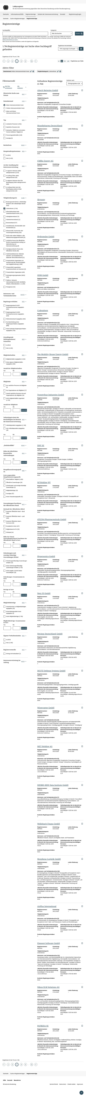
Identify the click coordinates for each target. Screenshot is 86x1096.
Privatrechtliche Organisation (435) (15, 272)
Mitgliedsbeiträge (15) (12, 490)
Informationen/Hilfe (17, 15)
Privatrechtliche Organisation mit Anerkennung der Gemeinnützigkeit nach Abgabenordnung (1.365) (15, 262)
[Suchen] (79, 33)
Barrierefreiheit (54, 1084)
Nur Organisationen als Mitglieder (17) (16, 390)
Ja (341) (8, 155)
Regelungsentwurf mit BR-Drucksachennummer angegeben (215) (15, 314)
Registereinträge (31, 14)
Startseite (6, 15)
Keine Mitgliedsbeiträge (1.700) (14, 616)
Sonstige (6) (9, 138)
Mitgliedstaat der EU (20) (12, 529)
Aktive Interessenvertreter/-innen (14, 105)
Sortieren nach (70, 80)
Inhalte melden (71, 1084)
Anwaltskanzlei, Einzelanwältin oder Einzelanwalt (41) (15, 226)
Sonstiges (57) (10, 493)
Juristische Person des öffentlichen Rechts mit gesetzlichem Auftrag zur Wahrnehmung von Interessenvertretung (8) (15, 243)
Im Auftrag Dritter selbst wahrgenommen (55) (12, 176)
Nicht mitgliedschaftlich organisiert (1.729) (15, 399)
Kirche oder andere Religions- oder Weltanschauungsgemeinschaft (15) (15, 236)
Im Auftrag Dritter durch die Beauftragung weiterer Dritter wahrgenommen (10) (14, 189)
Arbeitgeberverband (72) (12, 216)
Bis (13, 370)
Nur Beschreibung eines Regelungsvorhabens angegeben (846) (15, 323)
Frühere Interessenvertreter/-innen (15, 108)
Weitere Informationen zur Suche (10, 39)
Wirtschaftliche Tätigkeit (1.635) (14, 479)
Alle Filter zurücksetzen (7, 87)
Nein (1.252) (9, 348)
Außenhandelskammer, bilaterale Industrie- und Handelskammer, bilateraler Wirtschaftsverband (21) (15, 255)
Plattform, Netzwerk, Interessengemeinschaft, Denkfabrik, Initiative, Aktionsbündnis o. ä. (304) (16, 282)
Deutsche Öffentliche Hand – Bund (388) (15, 512)
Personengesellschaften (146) (14, 135)
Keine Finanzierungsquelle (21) (14, 496)
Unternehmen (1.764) (12, 208)
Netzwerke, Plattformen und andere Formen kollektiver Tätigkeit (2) (15, 131)
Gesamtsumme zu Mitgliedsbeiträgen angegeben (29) (16, 607)
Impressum (80, 1084)
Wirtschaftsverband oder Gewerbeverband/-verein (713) (14, 212)
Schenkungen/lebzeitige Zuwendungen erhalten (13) (16, 561)
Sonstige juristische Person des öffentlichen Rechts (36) (14, 249)
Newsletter (17, 1080)
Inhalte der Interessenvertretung (48, 15)
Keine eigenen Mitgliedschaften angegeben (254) (14, 363)
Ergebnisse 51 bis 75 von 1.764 (11, 56)
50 (65, 61)
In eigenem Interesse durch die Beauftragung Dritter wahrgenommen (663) (16, 182)
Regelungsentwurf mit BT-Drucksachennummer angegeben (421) (15, 307)
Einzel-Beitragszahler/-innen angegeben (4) (13, 612)
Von (4, 370)
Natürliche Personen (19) (13, 127)
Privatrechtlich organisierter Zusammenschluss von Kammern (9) (16, 268)
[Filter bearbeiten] (31, 71)
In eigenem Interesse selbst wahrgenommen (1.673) (13, 171)
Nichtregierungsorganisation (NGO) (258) (15, 276)
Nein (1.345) (9, 642)
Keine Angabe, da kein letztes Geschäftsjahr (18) (14, 571)
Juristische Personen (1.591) (13, 124)
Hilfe (4, 1080)
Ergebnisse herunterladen (65, 45)
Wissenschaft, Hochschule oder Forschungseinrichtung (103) (14, 231)
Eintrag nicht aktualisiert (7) (13, 653)
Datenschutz (62, 1084)
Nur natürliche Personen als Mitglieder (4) (16, 386)
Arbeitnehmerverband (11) (13, 219)
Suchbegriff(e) (6, 30)
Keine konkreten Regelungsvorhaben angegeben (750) (16, 329)
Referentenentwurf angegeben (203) (16, 319)
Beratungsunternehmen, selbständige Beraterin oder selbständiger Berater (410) (16, 203)
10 (59, 61)
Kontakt (62, 15)
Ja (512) (8, 345)
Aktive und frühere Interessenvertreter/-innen (13, 112)
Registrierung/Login (75, 15)
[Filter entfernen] (33, 71)
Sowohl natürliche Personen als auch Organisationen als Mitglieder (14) (16, 394)
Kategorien (54, 30)
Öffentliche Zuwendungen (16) (14, 482)
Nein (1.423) (9, 158)
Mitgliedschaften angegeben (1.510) (15, 359)
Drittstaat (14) (9, 532)
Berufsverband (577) (11, 222)
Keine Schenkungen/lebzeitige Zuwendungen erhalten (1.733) (14, 566)
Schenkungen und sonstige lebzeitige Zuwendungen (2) (16, 486)
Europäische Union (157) (12, 526)
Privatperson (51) (10, 287)
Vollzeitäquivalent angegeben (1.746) (16, 425)
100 (68, 61)
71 (32, 61)
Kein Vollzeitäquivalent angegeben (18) (15, 429)
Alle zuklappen (22, 87)
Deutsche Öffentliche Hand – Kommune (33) (14, 522)
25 (62, 61)
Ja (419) (8, 639)
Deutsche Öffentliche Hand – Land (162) (15, 517)
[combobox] (61, 33)
